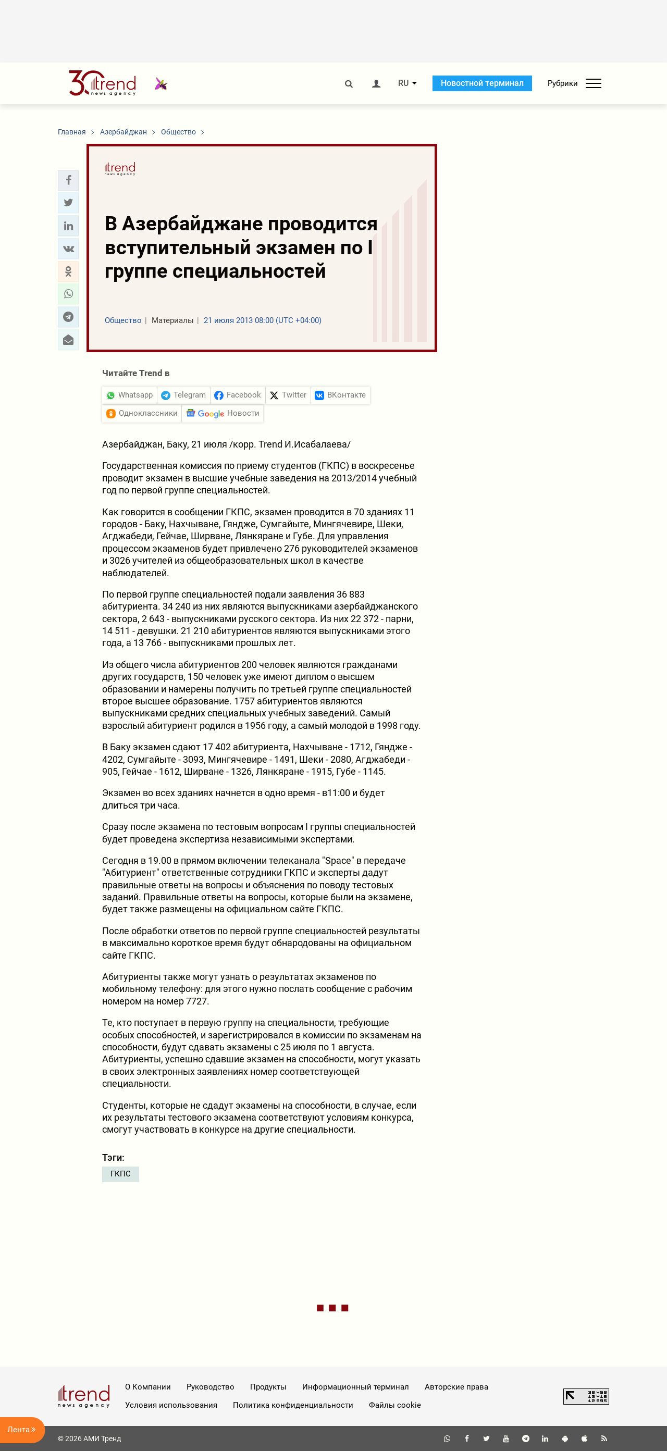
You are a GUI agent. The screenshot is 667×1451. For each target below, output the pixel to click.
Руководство (210, 1387)
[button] (68, 180)
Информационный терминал (355, 1387)
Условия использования (171, 1405)
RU (403, 83)
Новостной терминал (482, 83)
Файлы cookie (395, 1405)
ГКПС (120, 1174)
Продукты (268, 1387)
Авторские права (456, 1387)
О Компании (148, 1387)
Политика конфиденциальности (293, 1405)
